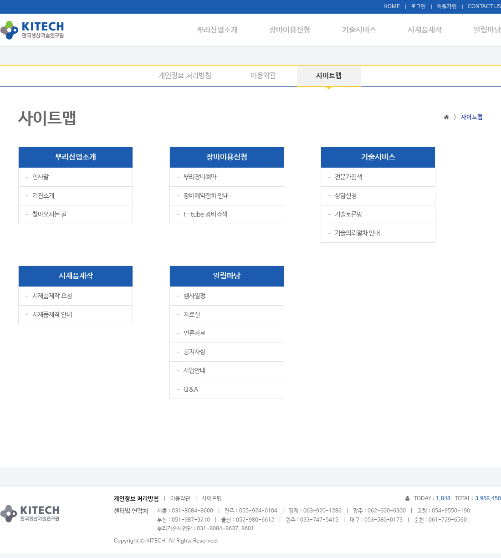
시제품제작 (429, 30)
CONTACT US (484, 7)
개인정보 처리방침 (184, 76)
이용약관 (263, 76)
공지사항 (194, 356)
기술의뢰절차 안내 (357, 235)
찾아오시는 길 (49, 216)
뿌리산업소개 (234, 30)
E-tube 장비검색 (205, 216)
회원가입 (447, 7)
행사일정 (194, 300)
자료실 (192, 319)
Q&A (191, 394)
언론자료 (194, 338)
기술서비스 (368, 30)
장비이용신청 (302, 30)
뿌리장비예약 (200, 179)
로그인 (418, 7)
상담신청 (346, 198)
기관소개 (43, 198)
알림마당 (487, 30)
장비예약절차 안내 (206, 198)
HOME (391, 7)
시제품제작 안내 (52, 319)
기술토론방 (348, 216)
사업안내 (194, 375)
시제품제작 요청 (52, 300)
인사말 (40, 179)
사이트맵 (329, 76)
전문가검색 (348, 179)
